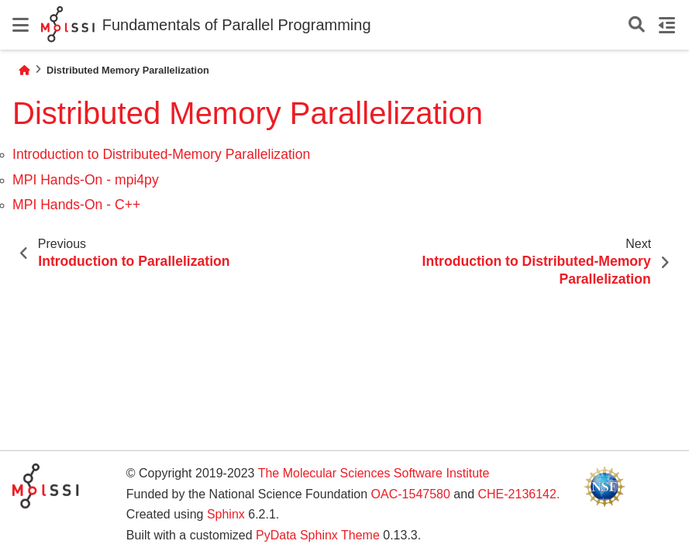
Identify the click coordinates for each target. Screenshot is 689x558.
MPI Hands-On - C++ (76, 204)
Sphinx (226, 514)
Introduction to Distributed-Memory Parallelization (161, 154)
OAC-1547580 (410, 494)
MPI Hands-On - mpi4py (85, 180)
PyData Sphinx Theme (318, 535)
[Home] (24, 70)
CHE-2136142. (518, 494)
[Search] (637, 25)
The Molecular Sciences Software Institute (374, 473)
